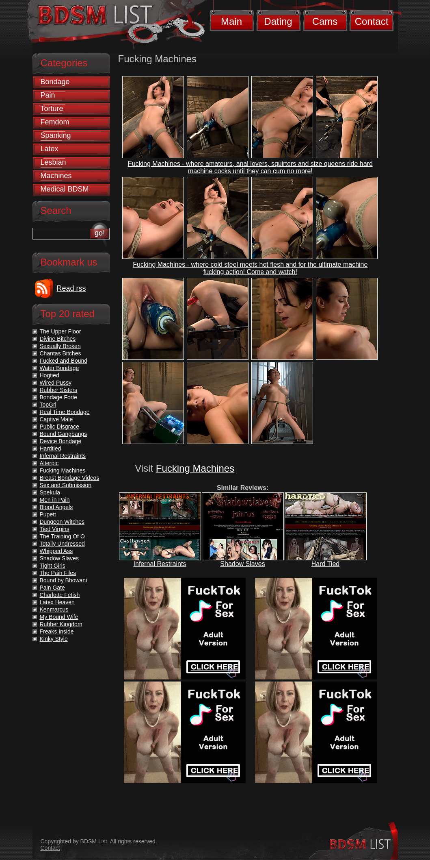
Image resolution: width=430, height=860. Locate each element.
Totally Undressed (62, 543)
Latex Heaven (57, 602)
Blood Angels (56, 507)
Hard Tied (325, 563)
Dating (278, 21)
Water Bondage (59, 368)
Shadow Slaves (242, 563)
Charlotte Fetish (60, 595)
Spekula (50, 492)
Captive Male (56, 419)
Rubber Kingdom (61, 624)
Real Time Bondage (65, 412)
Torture (52, 109)
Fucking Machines (195, 468)
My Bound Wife (59, 617)
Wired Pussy (56, 382)
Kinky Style (54, 639)
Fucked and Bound (64, 360)
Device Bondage (61, 441)
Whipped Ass (56, 551)
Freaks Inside (57, 631)
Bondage (55, 82)
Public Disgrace (59, 426)
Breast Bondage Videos (69, 478)
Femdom (55, 122)
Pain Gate (52, 587)
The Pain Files (58, 573)
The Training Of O (62, 536)
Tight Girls (52, 565)
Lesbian (53, 162)
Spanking (56, 135)
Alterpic (49, 463)
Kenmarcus (54, 609)
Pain (48, 95)
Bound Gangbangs (63, 434)
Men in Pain (55, 499)
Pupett (48, 514)
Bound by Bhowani (63, 580)
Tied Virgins (54, 529)
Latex (49, 149)
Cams (325, 21)
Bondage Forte (59, 397)
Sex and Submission (66, 485)
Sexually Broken (60, 346)
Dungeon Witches (62, 521)
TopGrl (48, 404)
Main (231, 21)
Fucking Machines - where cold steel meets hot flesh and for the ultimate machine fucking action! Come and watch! (250, 268)
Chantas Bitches (60, 353)
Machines (56, 176)
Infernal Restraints (160, 563)
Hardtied (50, 448)
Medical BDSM (65, 189)
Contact (372, 21)
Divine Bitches (58, 338)
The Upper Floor (60, 331)
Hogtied (49, 375)
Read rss (71, 288)
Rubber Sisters (59, 390)
